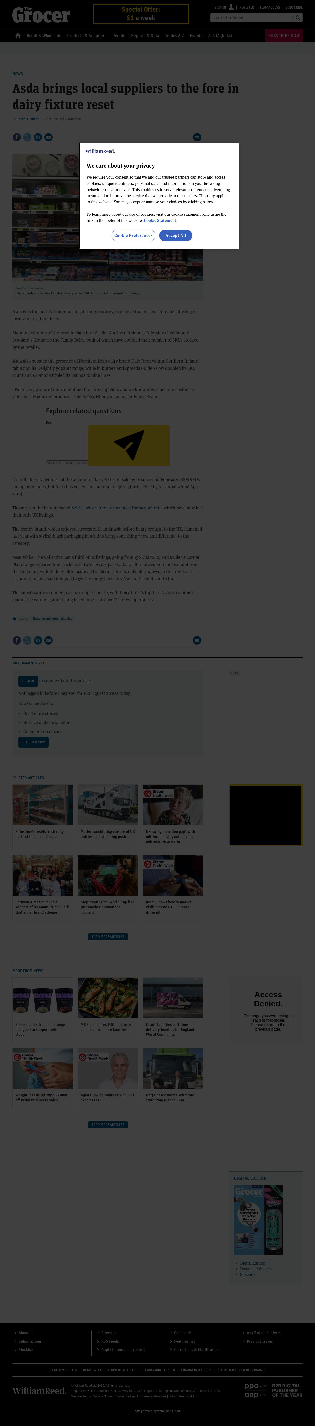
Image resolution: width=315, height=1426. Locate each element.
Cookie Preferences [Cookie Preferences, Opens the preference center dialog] (133, 235)
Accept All (176, 235)
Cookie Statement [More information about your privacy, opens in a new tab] (160, 220)
